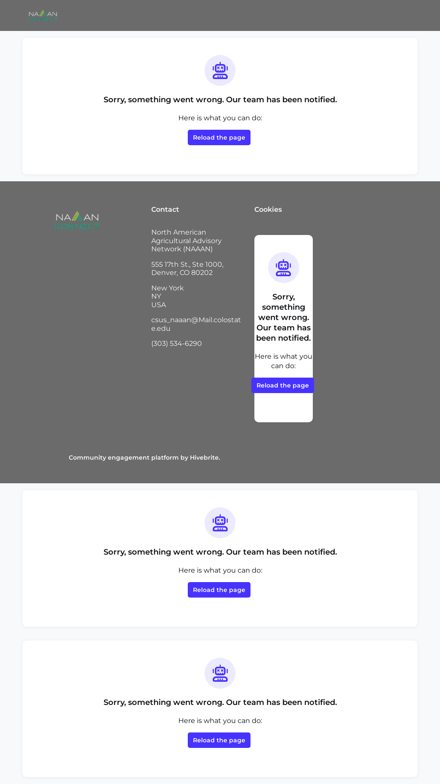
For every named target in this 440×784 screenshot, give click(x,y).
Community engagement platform (124, 457)
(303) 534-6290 (176, 343)
